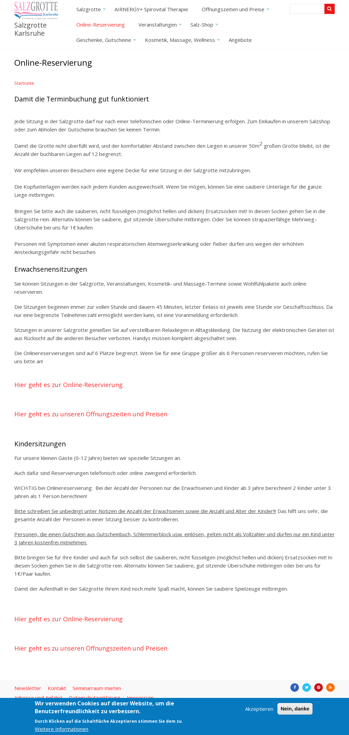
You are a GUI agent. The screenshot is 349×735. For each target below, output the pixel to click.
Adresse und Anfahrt (38, 697)
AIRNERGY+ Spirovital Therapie (151, 9)
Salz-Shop (205, 26)
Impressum (140, 697)
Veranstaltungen (161, 26)
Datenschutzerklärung (94, 697)
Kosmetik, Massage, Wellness (183, 42)
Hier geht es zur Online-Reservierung (68, 385)
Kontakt (57, 688)
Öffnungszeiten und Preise (236, 11)
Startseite (24, 83)
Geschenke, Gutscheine (107, 42)
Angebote (240, 39)
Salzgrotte (92, 11)
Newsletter (27, 688)
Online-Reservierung (100, 24)
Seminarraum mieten (97, 688)
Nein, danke (294, 709)
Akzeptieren (259, 708)
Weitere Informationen (61, 728)
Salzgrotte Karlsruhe (30, 28)
